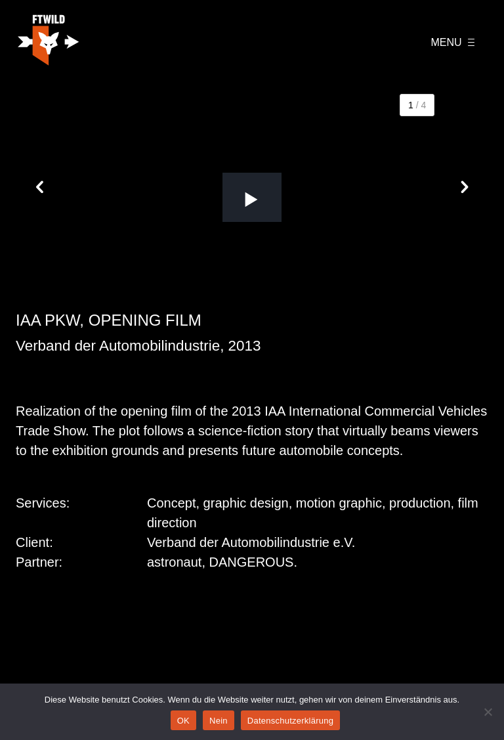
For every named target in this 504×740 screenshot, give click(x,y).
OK (183, 721)
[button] (252, 197)
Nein (218, 721)
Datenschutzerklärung (290, 721)
